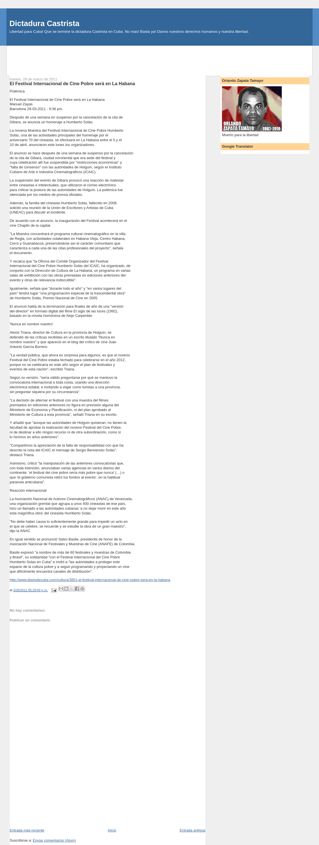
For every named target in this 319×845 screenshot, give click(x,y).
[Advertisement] (159, 58)
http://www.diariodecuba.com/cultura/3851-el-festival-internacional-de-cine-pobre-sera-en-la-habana (90, 580)
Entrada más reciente (27, 830)
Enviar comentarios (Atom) (54, 840)
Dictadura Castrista (44, 23)
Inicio (112, 830)
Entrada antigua (192, 830)
